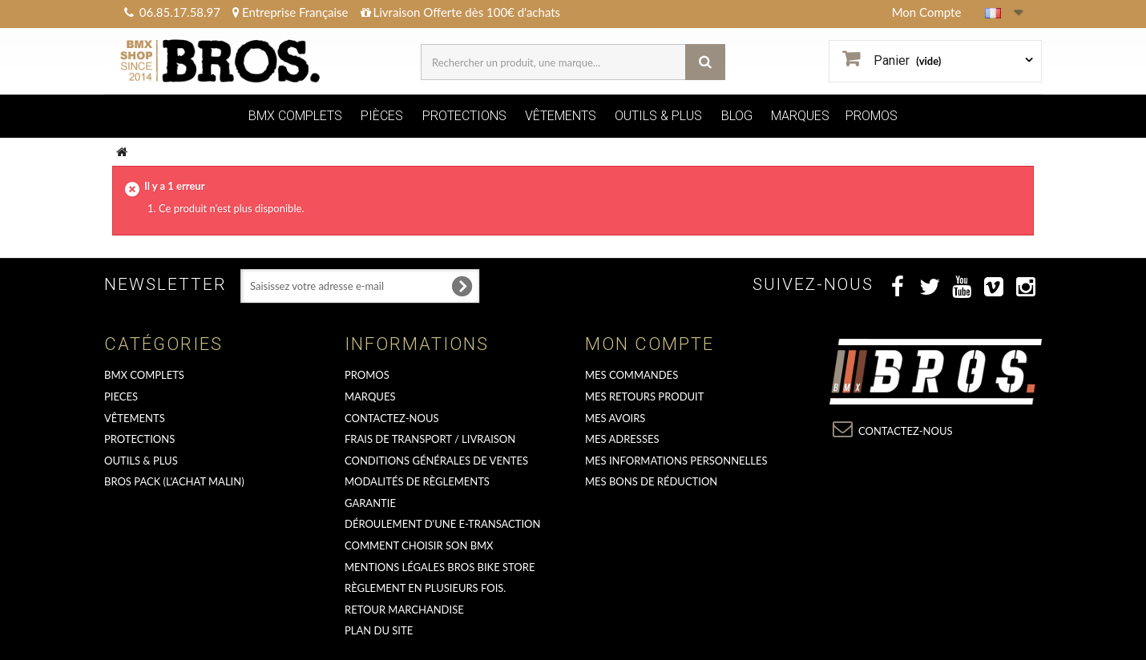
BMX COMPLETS (295, 115)
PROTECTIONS (464, 115)
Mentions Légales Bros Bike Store (440, 567)
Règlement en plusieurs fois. (425, 588)
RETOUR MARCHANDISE (404, 609)
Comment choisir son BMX (419, 545)
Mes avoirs (615, 418)
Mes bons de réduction (651, 481)
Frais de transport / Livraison (430, 439)
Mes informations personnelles (676, 460)
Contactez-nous (392, 418)
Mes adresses (622, 439)
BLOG (737, 115)
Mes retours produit (644, 396)
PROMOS (871, 115)
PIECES (121, 396)
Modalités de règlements (417, 481)
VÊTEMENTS (560, 115)
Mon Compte (927, 12)
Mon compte (649, 344)
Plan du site (379, 630)
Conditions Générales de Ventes (436, 460)
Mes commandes (631, 374)
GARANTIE (370, 503)
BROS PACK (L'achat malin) (174, 481)
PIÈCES (382, 115)
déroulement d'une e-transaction (442, 523)
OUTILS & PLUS (658, 115)
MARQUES (800, 115)
